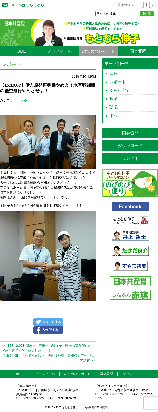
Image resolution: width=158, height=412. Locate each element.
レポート (27, 100)
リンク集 (130, 158)
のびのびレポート (98, 51)
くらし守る (119, 90)
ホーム (21, 374)
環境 (113, 107)
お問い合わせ (90, 379)
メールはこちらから (22, 4)
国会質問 (138, 51)
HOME (20, 51)
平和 (113, 115)
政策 (113, 98)
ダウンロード (130, 145)
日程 (113, 73)
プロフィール (59, 51)
